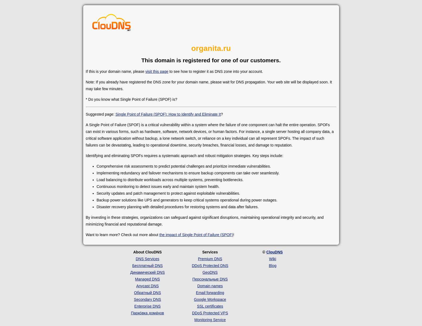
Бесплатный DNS (147, 265)
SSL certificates (210, 306)
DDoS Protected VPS (210, 313)
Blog (272, 265)
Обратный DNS (147, 293)
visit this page (156, 71)
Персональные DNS (210, 279)
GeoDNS (210, 272)
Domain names (210, 286)
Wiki (272, 259)
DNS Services (147, 259)
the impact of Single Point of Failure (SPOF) (196, 235)
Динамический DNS (147, 272)
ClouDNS (274, 252)
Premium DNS (210, 259)
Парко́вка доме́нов (147, 313)
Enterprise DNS (147, 306)
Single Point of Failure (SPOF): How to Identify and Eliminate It (168, 114)
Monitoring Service (210, 320)
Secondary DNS (147, 299)
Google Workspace (210, 299)
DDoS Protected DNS (210, 265)
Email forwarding (210, 293)
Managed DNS (147, 279)
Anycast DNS (147, 286)
